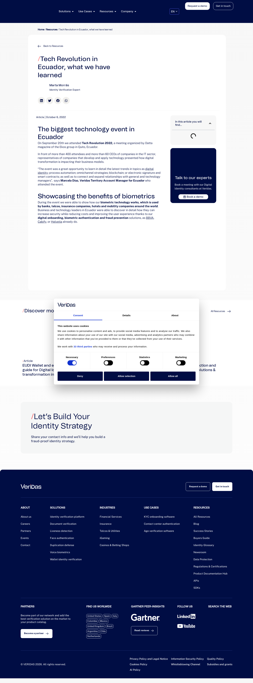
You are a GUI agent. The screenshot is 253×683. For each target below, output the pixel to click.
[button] (41, 100)
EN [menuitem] (173, 11)
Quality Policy (215, 663)
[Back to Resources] (39, 46)
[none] (174, 12)
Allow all (173, 376)
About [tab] (174, 315)
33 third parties (83, 346)
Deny (80, 376)
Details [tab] (126, 315)
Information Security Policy (187, 663)
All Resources (218, 311)
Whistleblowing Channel (185, 669)
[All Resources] (229, 311)
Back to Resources (53, 46)
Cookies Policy (138, 669)
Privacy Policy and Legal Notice (149, 663)
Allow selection (126, 376)
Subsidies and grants (219, 669)
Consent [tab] (78, 315)
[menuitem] (174, 12)
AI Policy (135, 674)
